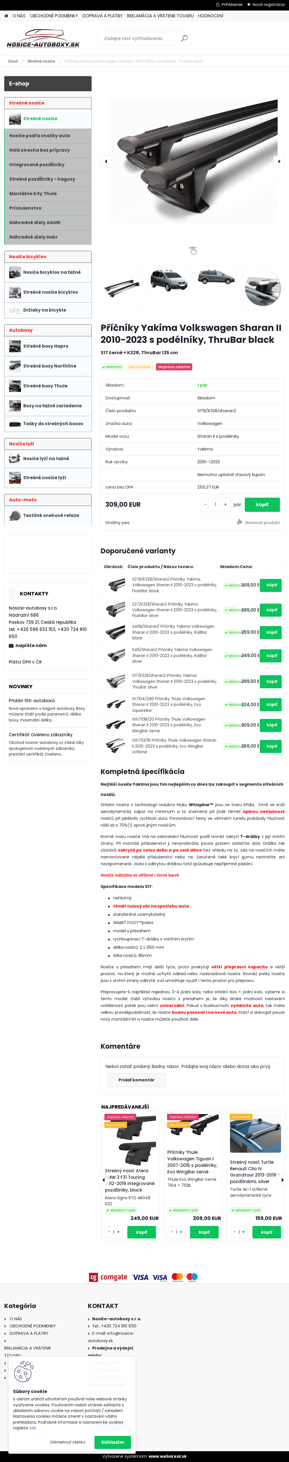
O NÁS (19, 16)
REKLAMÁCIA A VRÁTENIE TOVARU (160, 16)
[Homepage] (6, 16)
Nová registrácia (269, 4)
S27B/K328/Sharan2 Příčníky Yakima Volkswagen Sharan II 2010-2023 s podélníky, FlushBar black (174, 585)
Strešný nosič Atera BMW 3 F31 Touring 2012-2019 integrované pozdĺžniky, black (130, 1180)
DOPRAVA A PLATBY (103, 16)
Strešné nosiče (41, 61)
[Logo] (43, 38)
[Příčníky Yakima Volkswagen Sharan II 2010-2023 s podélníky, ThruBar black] (192, 161)
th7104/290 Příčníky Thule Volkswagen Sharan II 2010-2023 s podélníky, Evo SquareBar (168, 704)
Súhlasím (112, 1442)
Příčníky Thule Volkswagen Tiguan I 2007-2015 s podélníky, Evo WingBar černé (192, 1162)
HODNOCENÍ (210, 16)
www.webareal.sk (168, 1456)
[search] (184, 40)
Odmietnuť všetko (67, 1442)
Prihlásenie (232, 4)
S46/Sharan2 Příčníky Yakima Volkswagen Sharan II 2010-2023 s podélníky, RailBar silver (172, 655)
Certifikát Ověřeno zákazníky (41, 735)
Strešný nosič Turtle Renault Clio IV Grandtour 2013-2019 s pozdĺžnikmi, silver (255, 1171)
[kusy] (215, 505)
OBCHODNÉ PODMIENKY (54, 16)
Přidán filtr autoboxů (32, 701)
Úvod (13, 61)
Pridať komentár (137, 1080)
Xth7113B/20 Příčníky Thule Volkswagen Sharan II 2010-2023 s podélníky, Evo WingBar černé (168, 725)
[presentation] (106, 161)
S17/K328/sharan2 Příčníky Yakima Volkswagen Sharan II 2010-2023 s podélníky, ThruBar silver (174, 681)
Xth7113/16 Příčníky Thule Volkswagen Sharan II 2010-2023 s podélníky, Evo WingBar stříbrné (174, 746)
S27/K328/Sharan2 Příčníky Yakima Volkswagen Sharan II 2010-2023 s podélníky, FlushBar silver (174, 610)
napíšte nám (31, 645)
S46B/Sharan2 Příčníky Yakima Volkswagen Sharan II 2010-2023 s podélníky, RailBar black (173, 632)
